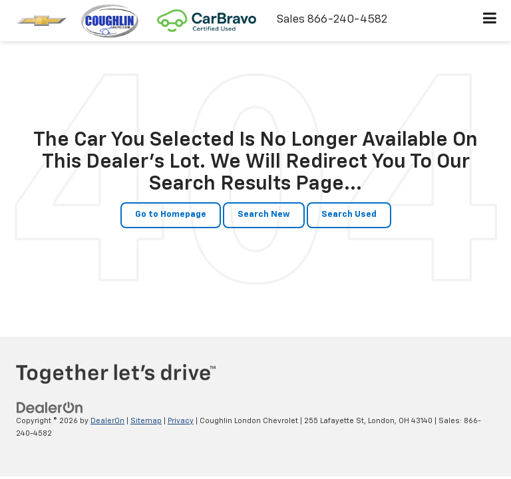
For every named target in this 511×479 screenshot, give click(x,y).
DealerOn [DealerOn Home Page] (107, 420)
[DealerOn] (50, 407)
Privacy (181, 420)
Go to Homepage (170, 214)
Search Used (349, 214)
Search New (264, 214)
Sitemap (146, 420)
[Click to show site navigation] (490, 20)
